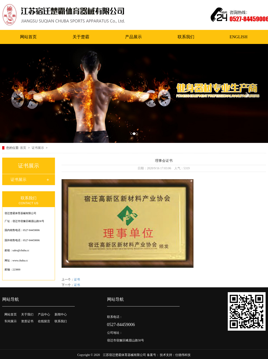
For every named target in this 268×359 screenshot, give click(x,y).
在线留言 (44, 321)
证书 (77, 279)
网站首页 (28, 37)
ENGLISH (238, 37)
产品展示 (133, 37)
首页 (23, 147)
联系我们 (186, 37)
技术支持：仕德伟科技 (175, 355)
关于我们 (27, 314)
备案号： (153, 355)
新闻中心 (61, 314)
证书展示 (38, 147)
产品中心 (44, 314)
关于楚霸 (81, 37)
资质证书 (27, 321)
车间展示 (10, 321)
